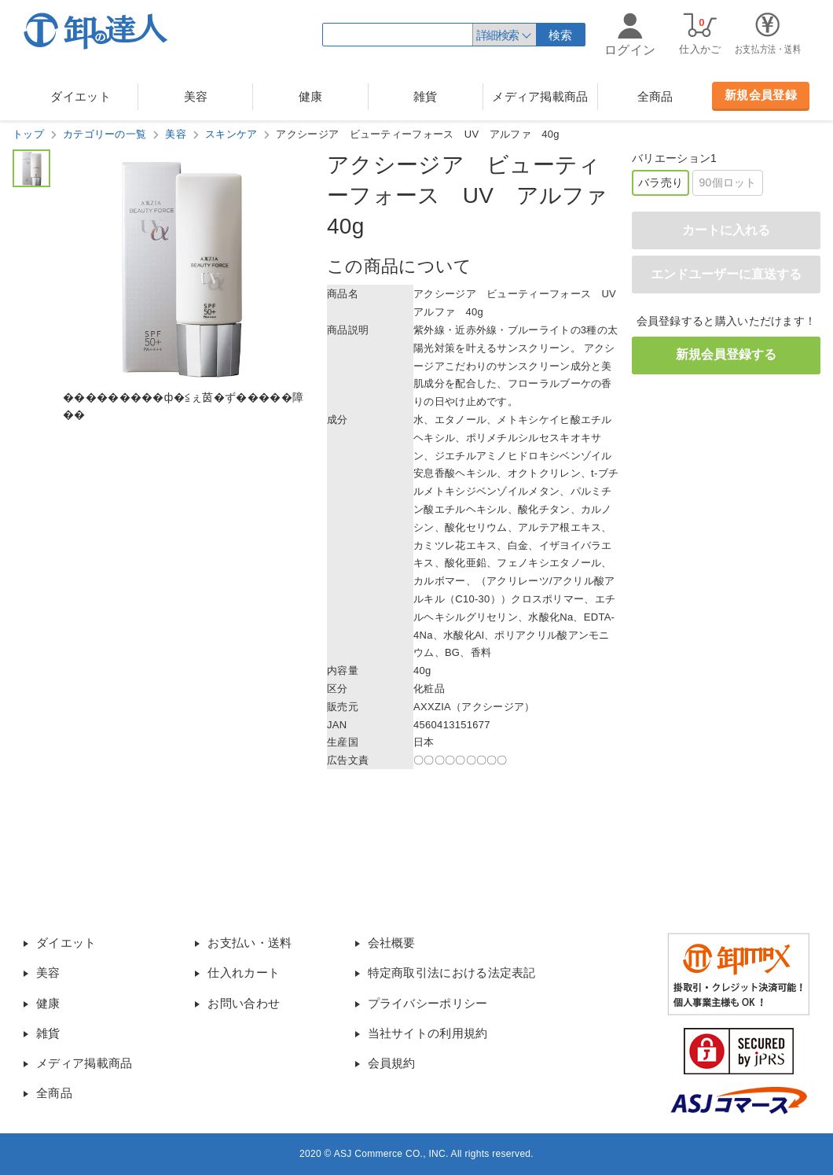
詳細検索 (497, 35)
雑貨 (425, 96)
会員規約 (392, 1063)
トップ (28, 134)
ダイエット (80, 96)
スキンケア (231, 134)
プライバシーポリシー (428, 1003)
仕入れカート (243, 972)
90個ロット (727, 182)
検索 (561, 35)
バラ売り (660, 182)
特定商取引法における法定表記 (452, 972)
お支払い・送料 (249, 942)
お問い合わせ (243, 1003)
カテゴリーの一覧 (104, 134)
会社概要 (392, 942)
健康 (311, 96)
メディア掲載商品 (540, 96)
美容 (196, 96)
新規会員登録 (761, 94)
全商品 (655, 96)
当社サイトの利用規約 (428, 1033)
